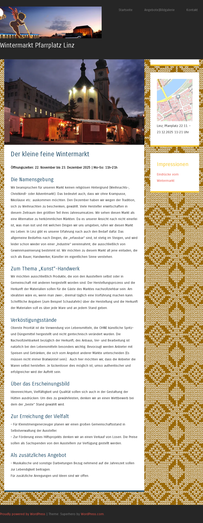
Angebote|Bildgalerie (159, 10)
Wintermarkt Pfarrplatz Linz (37, 45)
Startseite (126, 10)
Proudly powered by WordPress (22, 514)
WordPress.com (92, 514)
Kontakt (192, 10)
